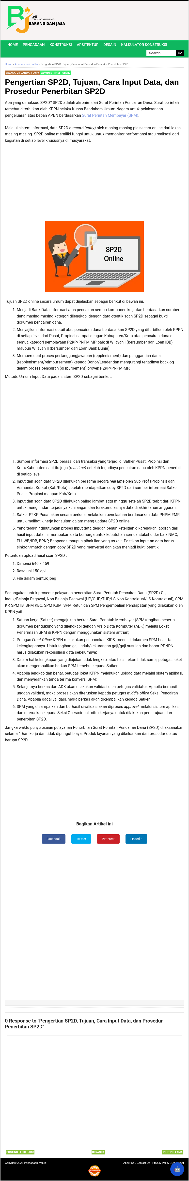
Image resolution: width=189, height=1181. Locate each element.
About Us (128, 1163)
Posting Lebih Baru (20, 1152)
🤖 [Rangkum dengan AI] (177, 1169)
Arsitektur (87, 45)
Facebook (52, 839)
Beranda (98, 1152)
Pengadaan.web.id (35, 1163)
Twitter (81, 839)
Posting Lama (173, 1152)
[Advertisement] (94, 184)
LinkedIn (137, 839)
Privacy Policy (160, 1163)
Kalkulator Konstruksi (144, 45)
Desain (109, 45)
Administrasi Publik (55, 72)
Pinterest (109, 839)
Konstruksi (61, 45)
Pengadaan (34, 45)
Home (12, 45)
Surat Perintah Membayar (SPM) (110, 115)
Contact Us (143, 1163)
